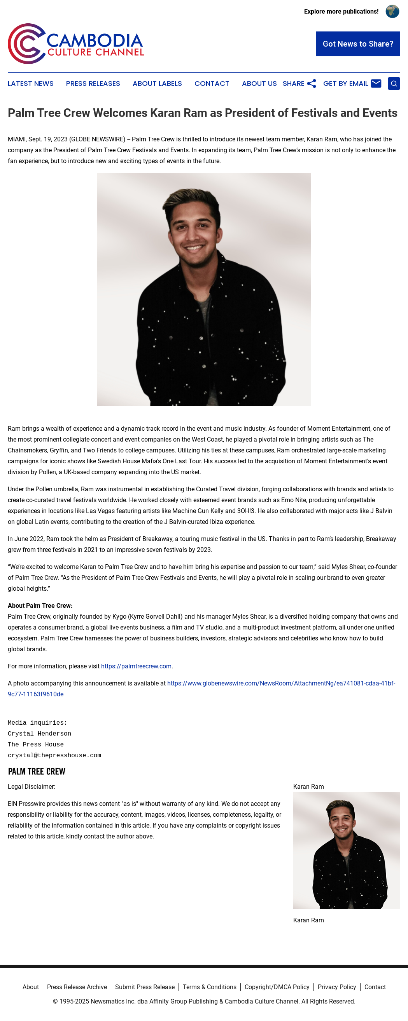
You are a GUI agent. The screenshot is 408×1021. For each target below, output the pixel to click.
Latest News (31, 83)
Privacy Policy (337, 987)
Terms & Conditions (209, 987)
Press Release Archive (77, 987)
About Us (259, 83)
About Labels (157, 83)
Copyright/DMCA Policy (277, 987)
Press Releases (93, 83)
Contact (211, 83)
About (31, 987)
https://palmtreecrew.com (136, 666)
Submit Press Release (145, 987)
